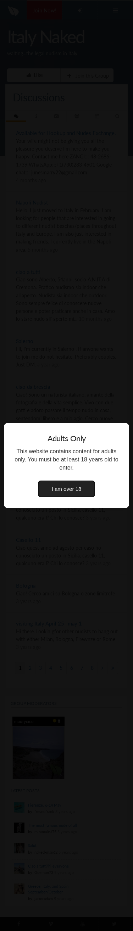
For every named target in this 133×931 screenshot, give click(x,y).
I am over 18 (67, 489)
